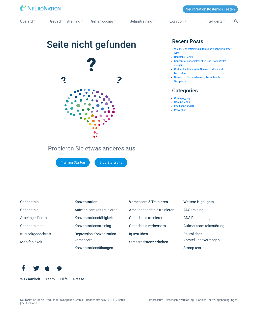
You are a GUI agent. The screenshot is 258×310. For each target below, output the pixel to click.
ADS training (193, 210)
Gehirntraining (141, 21)
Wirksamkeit (30, 279)
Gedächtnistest (32, 226)
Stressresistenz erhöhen (148, 242)
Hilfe (64, 279)
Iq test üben (138, 234)
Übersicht (27, 21)
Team (50, 279)
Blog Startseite (111, 162)
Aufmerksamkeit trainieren (96, 210)
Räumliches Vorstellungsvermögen (201, 237)
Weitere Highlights (198, 202)
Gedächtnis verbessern (147, 226)
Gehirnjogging (102, 21)
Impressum (156, 300)
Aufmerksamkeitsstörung (203, 226)
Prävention (180, 110)
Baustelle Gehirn (183, 56)
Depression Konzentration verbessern (95, 237)
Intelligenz (214, 21)
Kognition (176, 21)
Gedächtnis (29, 202)
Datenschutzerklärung (180, 300)
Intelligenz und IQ (184, 106)
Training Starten (73, 162)
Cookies (201, 300)
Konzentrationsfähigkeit (94, 218)
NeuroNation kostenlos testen (210, 9)
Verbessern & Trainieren (148, 202)
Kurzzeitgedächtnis (35, 234)
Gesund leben (182, 101)
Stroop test (192, 248)
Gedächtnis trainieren (146, 218)
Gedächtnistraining (65, 21)
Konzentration (86, 202)
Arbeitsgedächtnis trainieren (151, 210)
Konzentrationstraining (93, 226)
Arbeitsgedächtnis (34, 218)
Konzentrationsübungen (94, 248)
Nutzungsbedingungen (223, 300)
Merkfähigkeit (31, 242)
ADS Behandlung (196, 218)
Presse (78, 279)
